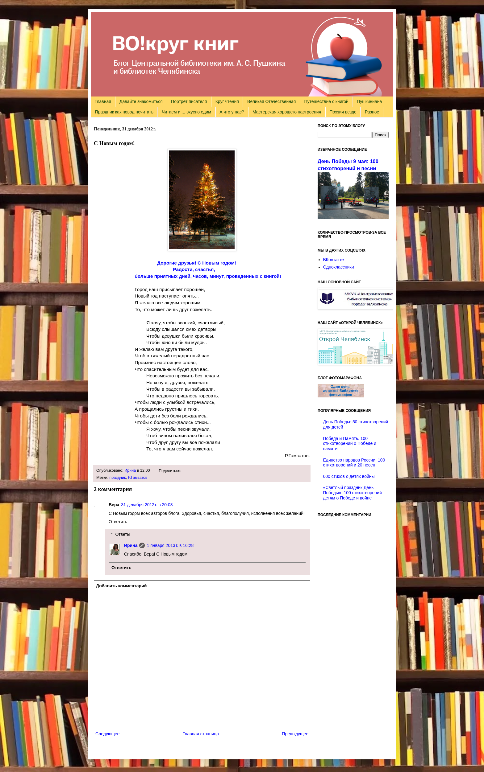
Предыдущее (295, 733)
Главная (103, 101)
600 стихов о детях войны (349, 476)
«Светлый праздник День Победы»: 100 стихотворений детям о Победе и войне (352, 492)
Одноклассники (338, 267)
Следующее (107, 733)
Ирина (130, 470)
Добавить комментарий (121, 585)
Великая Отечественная (271, 101)
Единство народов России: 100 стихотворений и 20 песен (354, 463)
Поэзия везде (342, 111)
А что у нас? (231, 111)
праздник (118, 477)
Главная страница (201, 733)
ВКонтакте (333, 259)
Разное (372, 111)
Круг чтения (227, 101)
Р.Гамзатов (138, 477)
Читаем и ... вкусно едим (186, 111)
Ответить (118, 521)
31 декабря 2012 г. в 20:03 (147, 504)
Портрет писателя (189, 101)
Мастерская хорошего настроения (286, 111)
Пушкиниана (369, 101)
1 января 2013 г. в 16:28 (170, 545)
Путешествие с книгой (326, 101)
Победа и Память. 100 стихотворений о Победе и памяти (349, 443)
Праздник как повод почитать (124, 111)
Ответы (122, 534)
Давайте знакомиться (141, 101)
